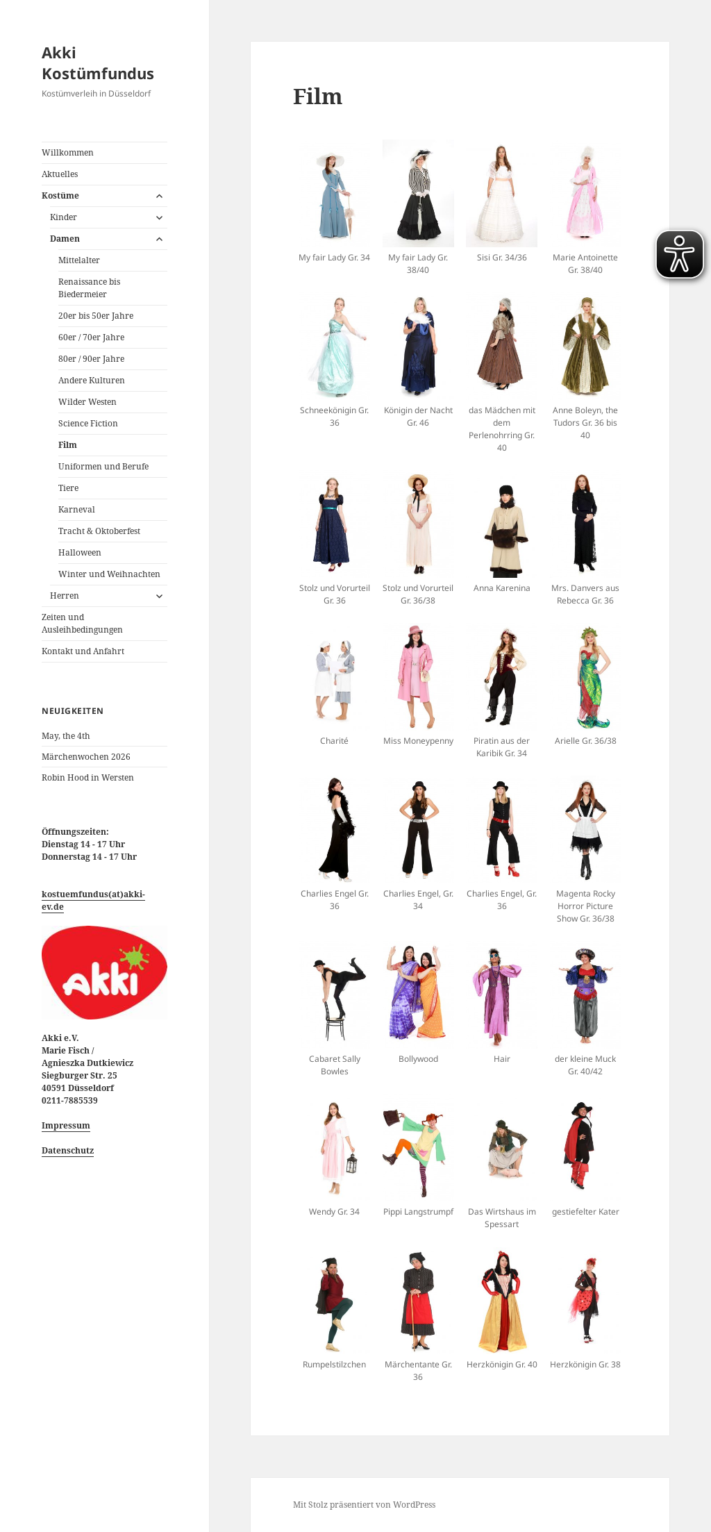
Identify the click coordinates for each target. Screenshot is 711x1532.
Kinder (63, 217)
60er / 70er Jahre (91, 337)
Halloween (79, 552)
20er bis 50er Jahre (95, 316)
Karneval (76, 509)
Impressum (66, 1125)
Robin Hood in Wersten (88, 777)
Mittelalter (79, 260)
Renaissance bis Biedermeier (89, 288)
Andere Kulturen (91, 380)
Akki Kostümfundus (98, 62)
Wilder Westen (87, 402)
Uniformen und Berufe (103, 466)
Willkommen (68, 152)
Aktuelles (60, 174)
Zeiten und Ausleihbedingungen (82, 623)
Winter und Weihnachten (109, 574)
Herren (64, 595)
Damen (65, 238)
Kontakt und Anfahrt (83, 651)
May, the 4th (66, 736)
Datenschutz (68, 1150)
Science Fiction (88, 423)
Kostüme (60, 195)
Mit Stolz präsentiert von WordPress (364, 1504)
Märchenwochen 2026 (86, 757)
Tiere (68, 488)
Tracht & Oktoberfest (99, 531)
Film (67, 445)
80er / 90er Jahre (91, 359)
